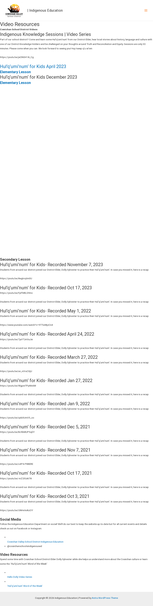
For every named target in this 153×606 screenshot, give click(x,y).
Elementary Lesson (15, 72)
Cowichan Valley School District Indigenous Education (35, 541)
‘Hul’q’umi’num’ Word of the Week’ (25, 585)
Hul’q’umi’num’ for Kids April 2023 (33, 66)
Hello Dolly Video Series (19, 576)
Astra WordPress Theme (105, 597)
